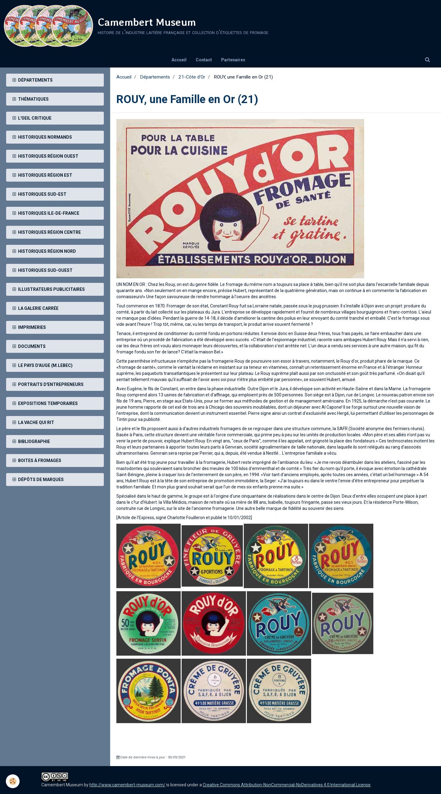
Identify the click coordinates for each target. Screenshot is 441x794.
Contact (204, 59)
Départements (155, 77)
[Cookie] (13, 781)
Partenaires (233, 59)
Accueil (179, 59)
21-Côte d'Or (192, 77)
